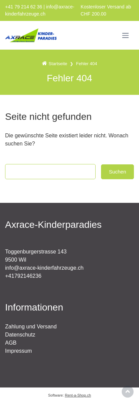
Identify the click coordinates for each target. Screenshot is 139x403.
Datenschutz (20, 335)
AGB (11, 343)
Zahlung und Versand (31, 326)
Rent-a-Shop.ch (78, 395)
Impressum (18, 351)
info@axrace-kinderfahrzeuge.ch (44, 268)
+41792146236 (23, 276)
